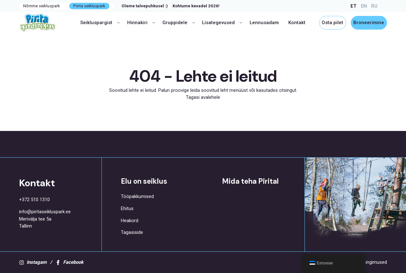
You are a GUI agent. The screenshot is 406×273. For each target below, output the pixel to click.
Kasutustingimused (367, 262)
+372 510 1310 (34, 199)
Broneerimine (368, 22)
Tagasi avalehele (203, 97)
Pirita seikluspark (89, 5)
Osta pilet (332, 22)
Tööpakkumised (137, 196)
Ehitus (127, 208)
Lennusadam (264, 22)
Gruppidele (178, 22)
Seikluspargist (100, 22)
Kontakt (296, 22)
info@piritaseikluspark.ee (45, 212)
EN (364, 6)
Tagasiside (132, 232)
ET (353, 6)
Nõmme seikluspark (41, 5)
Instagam (33, 262)
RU (374, 6)
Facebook (69, 262)
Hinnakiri (141, 22)
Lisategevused (222, 22)
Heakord (129, 220)
